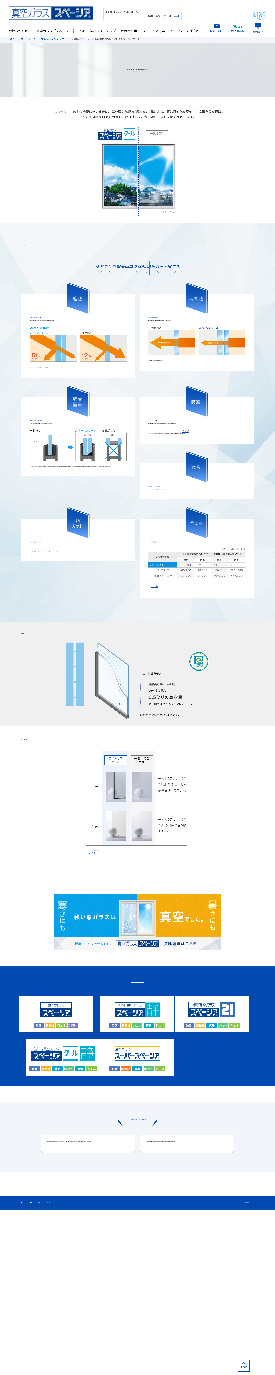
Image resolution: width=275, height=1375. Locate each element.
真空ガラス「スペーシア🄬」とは (61, 27)
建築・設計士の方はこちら (149, 12)
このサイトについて (85, 1366)
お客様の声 (129, 27)
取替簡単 (108, 275)
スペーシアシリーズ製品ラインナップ (42, 39)
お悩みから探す (20, 27)
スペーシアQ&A (153, 27)
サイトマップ (29, 1366)
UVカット (196, 275)
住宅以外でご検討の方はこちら (102, 12)
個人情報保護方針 (55, 1366)
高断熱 (79, 275)
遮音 (166, 275)
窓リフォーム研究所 (184, 27)
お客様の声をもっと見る (231, 1321)
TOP (11, 39)
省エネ (225, 275)
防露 (137, 275)
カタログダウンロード (117, 1366)
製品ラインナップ (103, 27)
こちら (162, 502)
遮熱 (50, 275)
